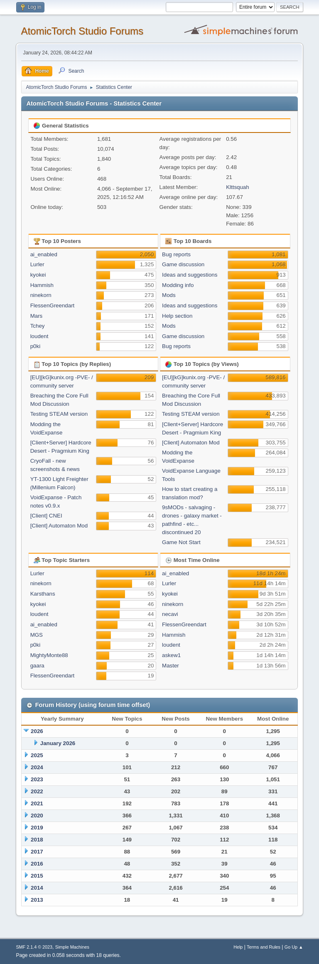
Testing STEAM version (59, 414)
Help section (177, 316)
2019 (37, 827)
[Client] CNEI (46, 516)
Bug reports (176, 254)
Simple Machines (72, 946)
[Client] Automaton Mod (59, 525)
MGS (36, 635)
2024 (37, 767)
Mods (169, 295)
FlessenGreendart (52, 305)
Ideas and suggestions (189, 275)
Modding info (178, 285)
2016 (37, 864)
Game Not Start (181, 542)
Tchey (37, 326)
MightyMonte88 (49, 655)
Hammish (42, 285)
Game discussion (183, 264)
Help (238, 946)
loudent (39, 336)
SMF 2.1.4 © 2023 (34, 946)
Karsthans (42, 594)
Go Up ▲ (294, 946)
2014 (37, 888)
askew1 (171, 655)
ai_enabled (43, 254)
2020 (37, 815)
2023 (37, 779)
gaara (37, 665)
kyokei (38, 275)
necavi (170, 614)
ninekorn (41, 295)
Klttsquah (237, 187)
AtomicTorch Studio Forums (82, 31)
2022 (37, 791)
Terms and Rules (263, 946)
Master (170, 665)
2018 (37, 839)
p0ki (35, 346)
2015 (37, 876)
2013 (37, 900)
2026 (37, 731)
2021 (37, 803)
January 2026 (57, 743)
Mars (36, 316)
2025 (37, 755)
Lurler (37, 264)
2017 (37, 852)
